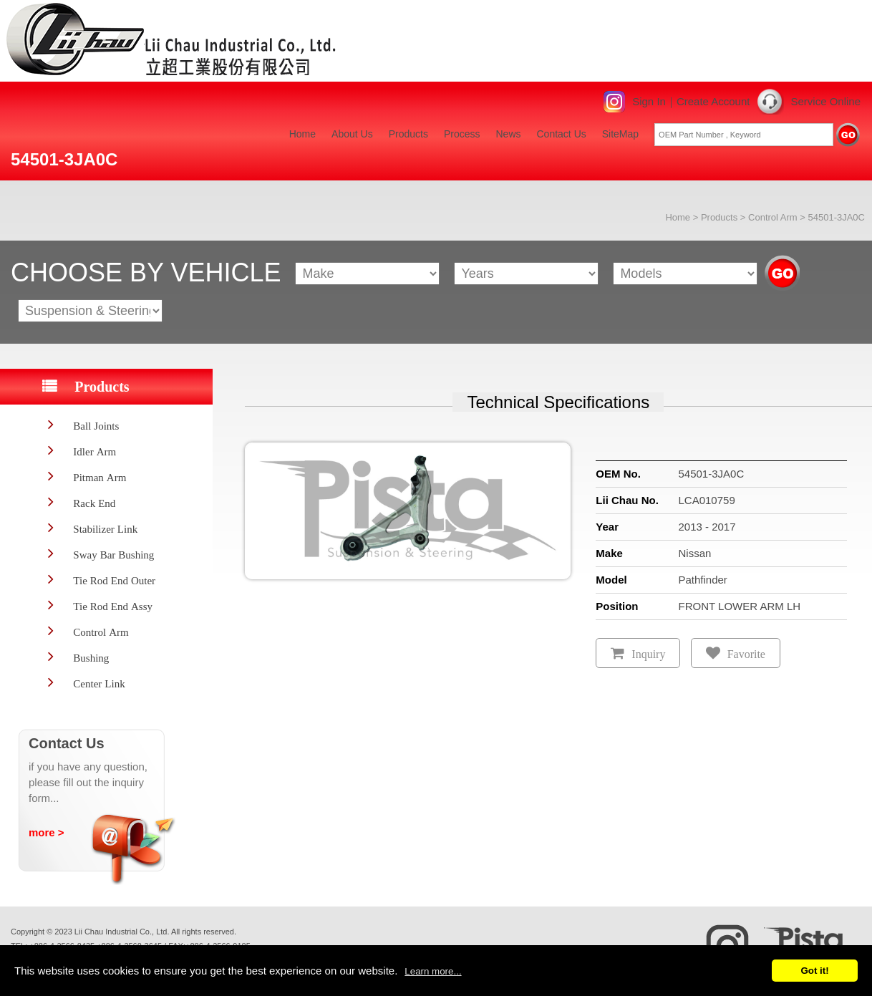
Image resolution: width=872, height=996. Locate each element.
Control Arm (773, 217)
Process (462, 134)
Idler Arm (94, 451)
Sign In (649, 101)
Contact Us (561, 134)
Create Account (713, 101)
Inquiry (648, 654)
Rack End (94, 503)
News (507, 134)
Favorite (746, 654)
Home (302, 134)
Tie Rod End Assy (112, 606)
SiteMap (620, 134)
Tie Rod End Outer (114, 580)
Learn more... (432, 971)
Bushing (91, 657)
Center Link (99, 683)
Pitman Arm (99, 477)
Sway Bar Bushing (113, 554)
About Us (352, 134)
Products (408, 134)
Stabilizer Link (105, 528)
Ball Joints (96, 425)
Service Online (825, 101)
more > (46, 832)
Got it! (814, 970)
